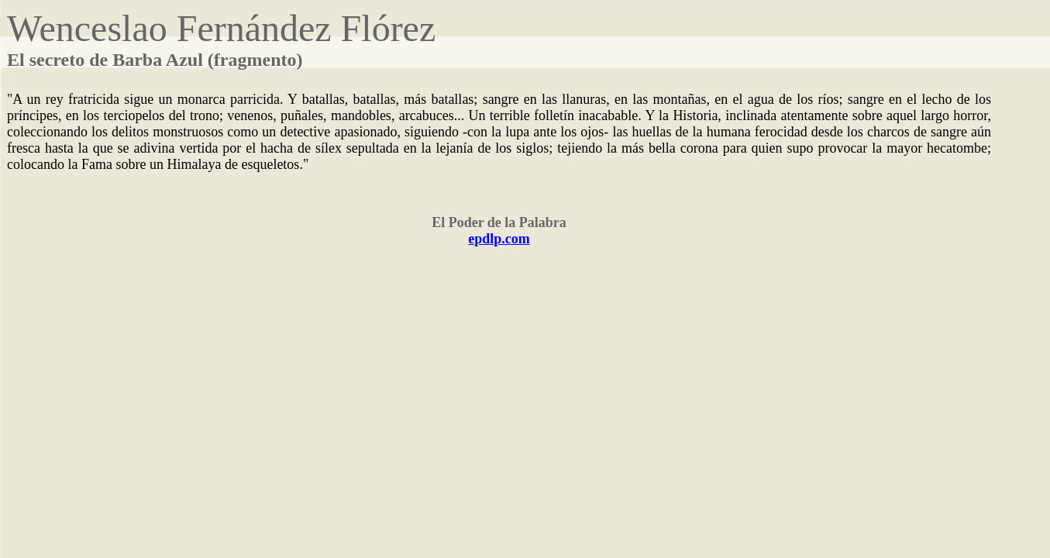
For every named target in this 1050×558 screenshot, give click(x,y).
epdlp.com (499, 238)
